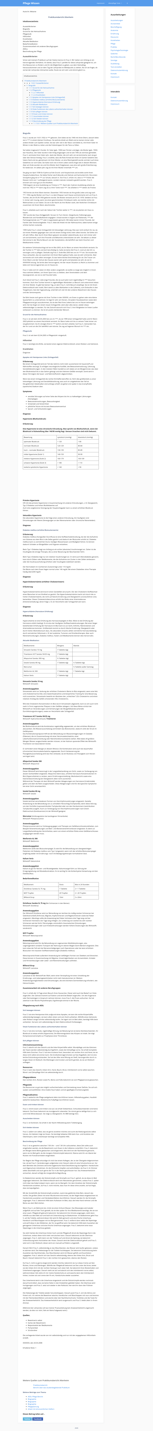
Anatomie (114, 30)
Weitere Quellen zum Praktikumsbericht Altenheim (55, 123)
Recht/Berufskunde (118, 57)
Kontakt (114, 73)
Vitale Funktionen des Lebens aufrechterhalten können (51, 109)
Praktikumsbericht (40, 1385)
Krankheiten (38, 95)
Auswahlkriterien (40, 83)
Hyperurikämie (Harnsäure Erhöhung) (44, 102)
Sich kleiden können (38, 119)
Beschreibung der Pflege (40, 121)
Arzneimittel (115, 24)
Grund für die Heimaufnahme (41, 88)
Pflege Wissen (31, 3)
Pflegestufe (35, 90)
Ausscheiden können (39, 116)
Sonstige (114, 60)
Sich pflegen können (38, 112)
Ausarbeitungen (117, 20)
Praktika (114, 47)
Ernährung (115, 34)
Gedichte (114, 53)
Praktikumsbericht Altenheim (35, 81)
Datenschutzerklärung (119, 70)
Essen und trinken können (41, 114)
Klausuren (114, 37)
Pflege (113, 43)
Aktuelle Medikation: (38, 104)
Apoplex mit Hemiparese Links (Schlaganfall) (47, 97)
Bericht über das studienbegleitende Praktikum (51, 1387)
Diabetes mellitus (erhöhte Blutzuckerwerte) (47, 100)
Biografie (30, 85)
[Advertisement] (61, 485)
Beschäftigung (116, 27)
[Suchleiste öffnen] (127, 3)
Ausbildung (115, 63)
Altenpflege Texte (116, 3)
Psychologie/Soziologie (119, 50)
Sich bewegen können (39, 107)
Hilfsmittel (37, 93)
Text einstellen (116, 67)
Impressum (101, 3)
